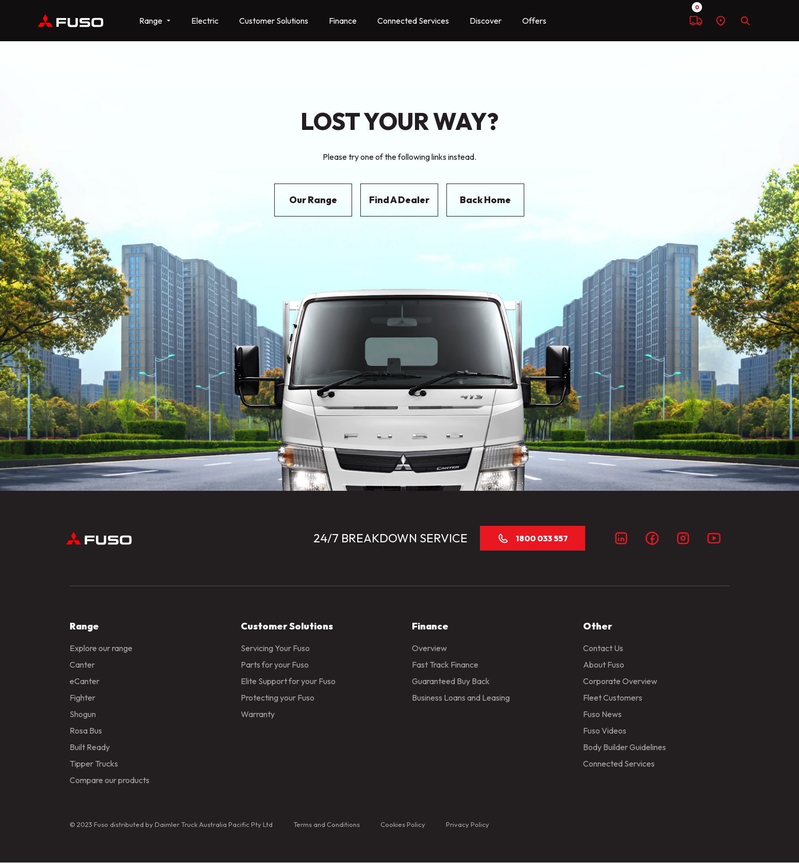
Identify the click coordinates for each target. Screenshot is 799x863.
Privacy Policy (467, 824)
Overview (429, 648)
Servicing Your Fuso (275, 648)
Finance (343, 20)
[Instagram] (683, 538)
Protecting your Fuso (277, 697)
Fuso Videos (604, 730)
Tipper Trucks (94, 763)
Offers (534, 20)
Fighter (82, 697)
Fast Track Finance (445, 664)
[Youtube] (713, 538)
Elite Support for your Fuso (288, 681)
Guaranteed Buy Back (451, 681)
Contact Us (603, 648)
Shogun (83, 714)
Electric (205, 20)
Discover (486, 20)
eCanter (84, 681)
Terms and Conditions (326, 824)
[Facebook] (652, 538)
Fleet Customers (612, 697)
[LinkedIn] (621, 538)
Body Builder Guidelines (624, 747)
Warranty (258, 714)
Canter (82, 664)
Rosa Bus (86, 730)
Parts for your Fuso (275, 664)
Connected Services (413, 20)
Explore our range (101, 648)
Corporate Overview (620, 681)
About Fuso (603, 664)
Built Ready (90, 747)
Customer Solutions (273, 20)
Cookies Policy (402, 824)
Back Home (485, 200)
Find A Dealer (399, 200)
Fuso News (602, 714)
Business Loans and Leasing (461, 697)
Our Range (313, 200)
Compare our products (109, 780)
